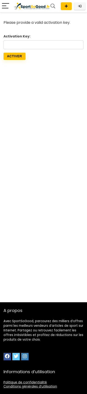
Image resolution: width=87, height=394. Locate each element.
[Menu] (5, 6)
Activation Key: (16, 36)
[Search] (52, 6)
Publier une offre (66, 6)
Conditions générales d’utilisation (30, 386)
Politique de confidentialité (25, 382)
